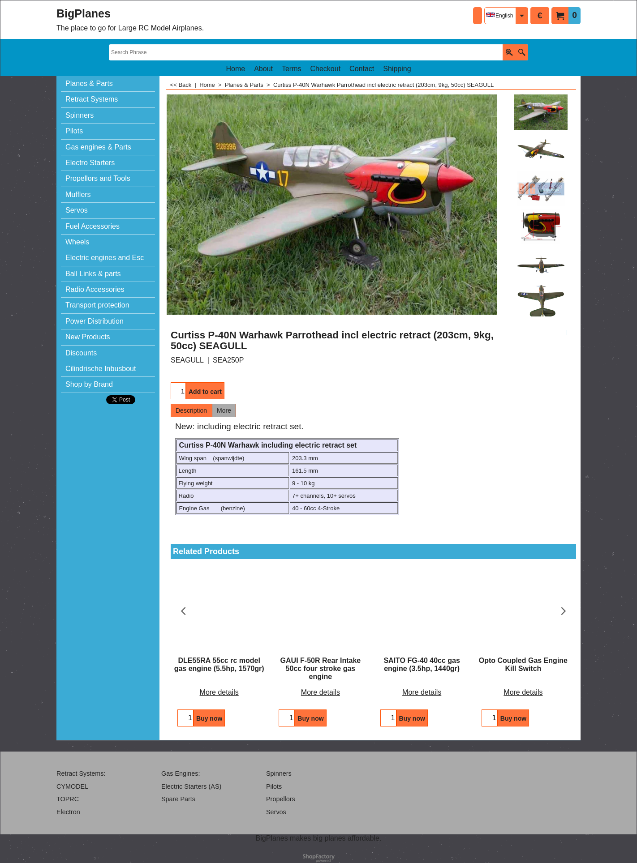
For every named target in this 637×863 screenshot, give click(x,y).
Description (191, 410)
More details (219, 692)
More (224, 410)
